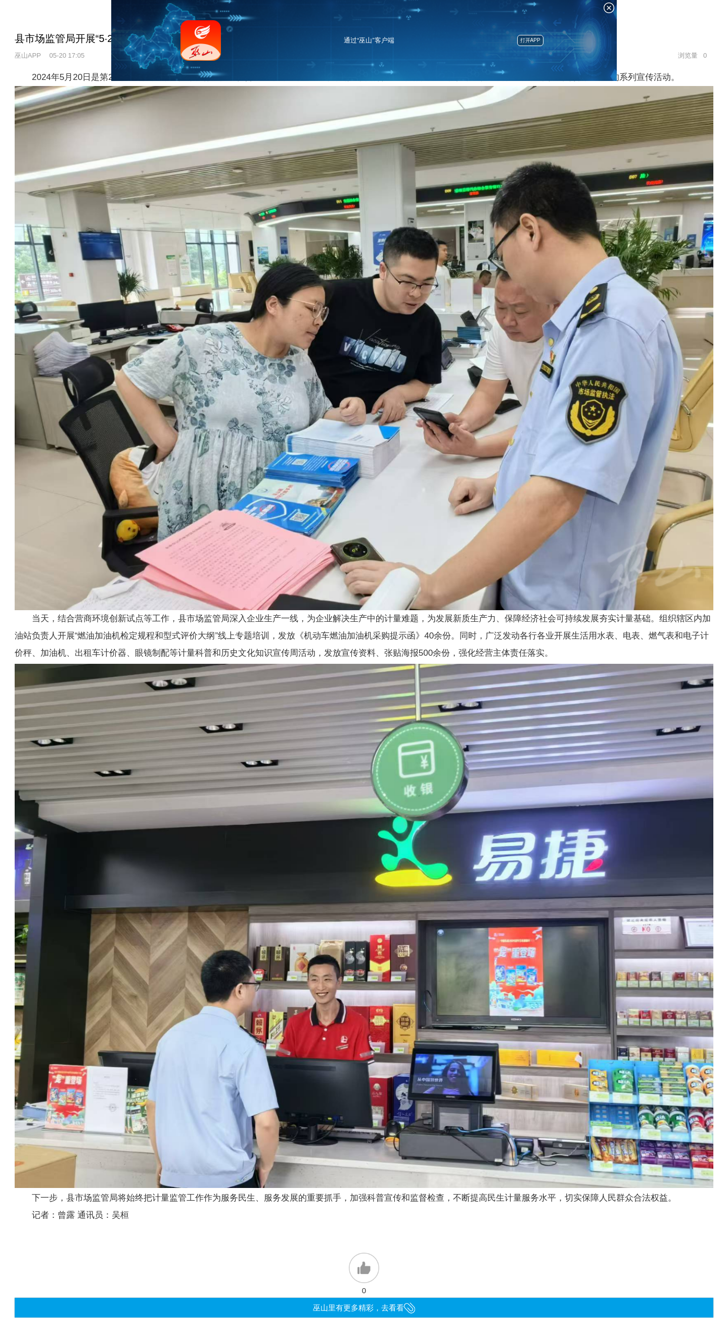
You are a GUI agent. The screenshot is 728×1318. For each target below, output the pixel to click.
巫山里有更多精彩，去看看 (364, 1307)
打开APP (530, 40)
